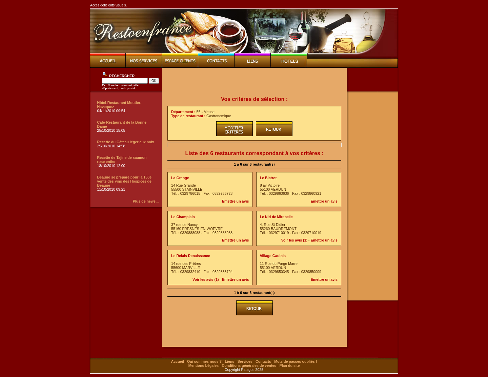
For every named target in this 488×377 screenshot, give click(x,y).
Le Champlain (183, 217)
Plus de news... (146, 201)
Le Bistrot (268, 178)
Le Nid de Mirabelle (276, 217)
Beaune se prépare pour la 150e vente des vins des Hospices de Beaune (124, 181)
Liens (229, 361)
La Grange (180, 178)
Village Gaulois (273, 256)
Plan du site (290, 365)
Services (245, 361)
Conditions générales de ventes (249, 365)
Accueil (177, 361)
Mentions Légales (203, 365)
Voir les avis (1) (294, 240)
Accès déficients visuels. (108, 5)
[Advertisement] (254, 82)
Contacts (263, 361)
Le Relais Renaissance (190, 256)
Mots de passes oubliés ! (295, 361)
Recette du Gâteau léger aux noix (125, 142)
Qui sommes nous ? (204, 361)
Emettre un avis (235, 201)
